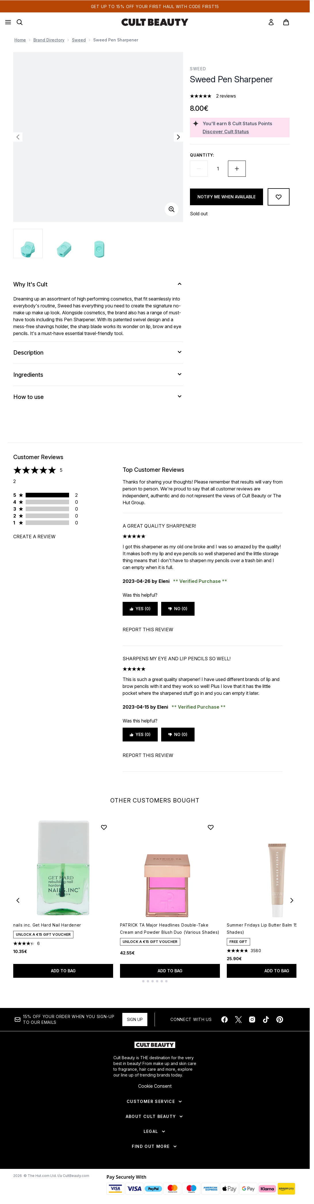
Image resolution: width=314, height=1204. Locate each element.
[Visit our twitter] (238, 1019)
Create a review (34, 536)
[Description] (98, 353)
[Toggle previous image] (17, 137)
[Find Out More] (155, 1146)
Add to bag (63, 970)
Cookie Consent (155, 1086)
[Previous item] (17, 900)
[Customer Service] (155, 1101)
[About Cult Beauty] (155, 1116)
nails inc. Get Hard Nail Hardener (47, 925)
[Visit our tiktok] (266, 1019)
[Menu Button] (8, 22)
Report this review (148, 629)
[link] (271, 22)
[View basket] (292, 22)
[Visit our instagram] (252, 1019)
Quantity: (202, 155)
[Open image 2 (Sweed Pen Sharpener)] (64, 243)
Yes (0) (140, 608)
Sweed (79, 39)
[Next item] (291, 900)
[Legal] (155, 1131)
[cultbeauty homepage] (155, 22)
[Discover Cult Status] (245, 131)
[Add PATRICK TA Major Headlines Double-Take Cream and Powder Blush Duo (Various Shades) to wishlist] (211, 827)
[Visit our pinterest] (280, 1019)
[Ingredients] (98, 375)
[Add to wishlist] (279, 197)
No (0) (177, 608)
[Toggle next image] (178, 137)
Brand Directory (48, 39)
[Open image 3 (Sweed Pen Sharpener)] (99, 243)
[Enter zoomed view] (171, 209)
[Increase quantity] (237, 169)
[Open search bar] (19, 22)
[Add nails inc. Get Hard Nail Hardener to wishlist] (104, 827)
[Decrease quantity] (199, 169)
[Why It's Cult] (98, 284)
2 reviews (226, 96)
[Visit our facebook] (224, 1019)
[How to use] (98, 397)
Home (20, 39)
